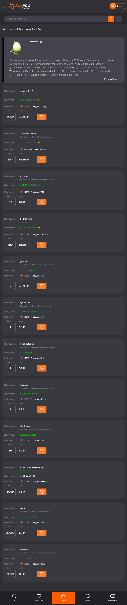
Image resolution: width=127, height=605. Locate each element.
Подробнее (112, 79)
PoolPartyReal (27, 344)
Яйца (20, 29)
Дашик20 (25, 302)
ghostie (23, 261)
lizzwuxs (24, 385)
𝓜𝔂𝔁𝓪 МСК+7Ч (27, 91)
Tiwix (22, 508)
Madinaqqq (25, 426)
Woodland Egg (34, 29)
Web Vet (24, 549)
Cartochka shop (28, 133)
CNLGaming (26, 219)
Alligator (24, 176)
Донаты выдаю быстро (32, 467)
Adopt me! (8, 29)
